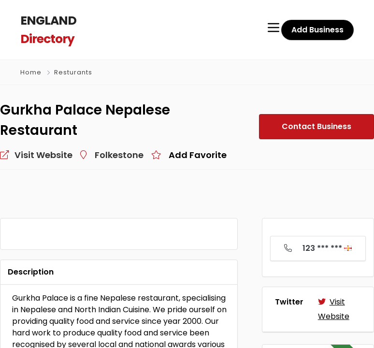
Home (31, 72)
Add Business (317, 29)
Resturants (73, 72)
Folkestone (119, 154)
